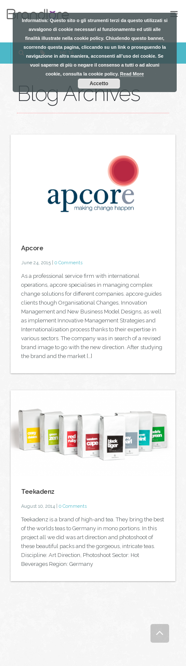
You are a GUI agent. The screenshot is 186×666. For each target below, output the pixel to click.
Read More (132, 73)
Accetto (99, 84)
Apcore (32, 248)
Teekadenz (38, 491)
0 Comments (68, 263)
